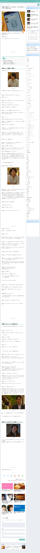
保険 (27, 157)
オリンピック (29, 73)
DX (28, 62)
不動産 (28, 150)
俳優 (27, 159)
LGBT (28, 65)
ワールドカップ (30, 94)
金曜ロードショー (30, 186)
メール (3, 532)
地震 (27, 167)
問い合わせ (37, 1)
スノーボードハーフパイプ (31, 75)
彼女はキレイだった (30, 128)
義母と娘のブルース (22, 479)
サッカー (28, 92)
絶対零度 (29, 131)
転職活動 (28, 213)
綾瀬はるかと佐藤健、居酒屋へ (7, 60)
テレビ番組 (28, 103)
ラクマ (28, 145)
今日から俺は (29, 124)
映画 (27, 184)
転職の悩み (29, 207)
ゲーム (28, 81)
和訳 (28, 218)
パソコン (29, 63)
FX (27, 57)
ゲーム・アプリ (29, 83)
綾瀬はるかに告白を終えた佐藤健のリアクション (10, 63)
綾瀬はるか (21, 480)
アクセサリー (29, 70)
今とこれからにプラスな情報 (7, 1)
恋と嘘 (28, 194)
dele (28, 111)
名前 (3, 528)
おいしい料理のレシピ (30, 68)
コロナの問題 (29, 86)
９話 (24, 480)
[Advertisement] (13, 45)
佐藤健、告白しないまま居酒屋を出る (8, 62)
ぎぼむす (12, 480)
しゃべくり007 (30, 105)
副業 (27, 162)
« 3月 (30, 41)
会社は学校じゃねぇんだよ (31, 125)
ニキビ (28, 202)
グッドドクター (30, 114)
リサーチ (28, 147)
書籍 (27, 189)
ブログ (28, 140)
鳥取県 (28, 181)
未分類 (28, 191)
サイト (3, 535)
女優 (27, 168)
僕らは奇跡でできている (31, 127)
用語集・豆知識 (29, 197)
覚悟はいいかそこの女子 (31, 135)
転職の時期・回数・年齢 (31, 208)
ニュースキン (29, 97)
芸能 (27, 204)
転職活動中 (29, 211)
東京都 (28, 178)
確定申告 (28, 199)
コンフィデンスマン (30, 115)
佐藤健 (15, 480)
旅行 (27, 175)
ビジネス (28, 137)
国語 (28, 165)
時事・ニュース (29, 187)
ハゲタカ (29, 121)
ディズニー (28, 108)
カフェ (28, 78)
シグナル (29, 118)
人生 (27, 154)
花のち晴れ (29, 134)
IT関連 (28, 60)
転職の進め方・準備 (30, 210)
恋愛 (27, 173)
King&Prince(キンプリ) (31, 100)
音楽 (27, 216)
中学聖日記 (28, 152)
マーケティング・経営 (30, 142)
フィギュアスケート (30, 76)
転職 (27, 205)
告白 (17, 480)
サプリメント (29, 95)
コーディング (29, 89)
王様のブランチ (30, 106)
